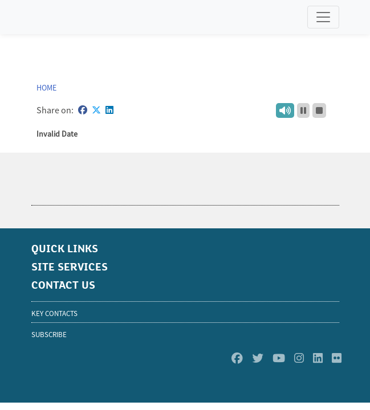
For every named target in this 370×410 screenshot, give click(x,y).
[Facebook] (237, 358)
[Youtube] (279, 358)
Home (46, 88)
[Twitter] (257, 358)
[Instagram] (299, 358)
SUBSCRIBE (49, 334)
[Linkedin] (317, 358)
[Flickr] (336, 358)
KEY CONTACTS (54, 313)
